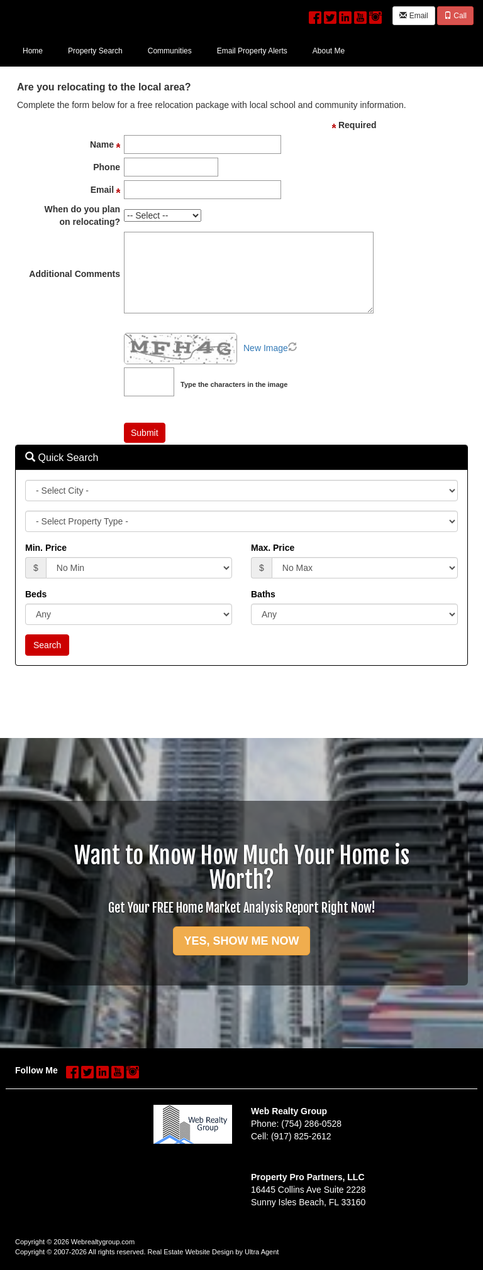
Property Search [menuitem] (95, 50)
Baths (263, 594)
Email (413, 15)
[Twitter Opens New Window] (330, 14)
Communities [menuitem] (170, 50)
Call (455, 15)
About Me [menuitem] (329, 50)
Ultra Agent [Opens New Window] (262, 1252)
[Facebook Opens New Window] (315, 14)
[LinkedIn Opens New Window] (345, 14)
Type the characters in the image (233, 384)
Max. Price (272, 548)
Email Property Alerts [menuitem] (252, 50)
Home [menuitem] (33, 50)
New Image (265, 348)
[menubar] (183, 50)
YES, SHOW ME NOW (241, 941)
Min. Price (46, 548)
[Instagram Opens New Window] (375, 14)
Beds (36, 594)
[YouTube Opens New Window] (360, 14)
